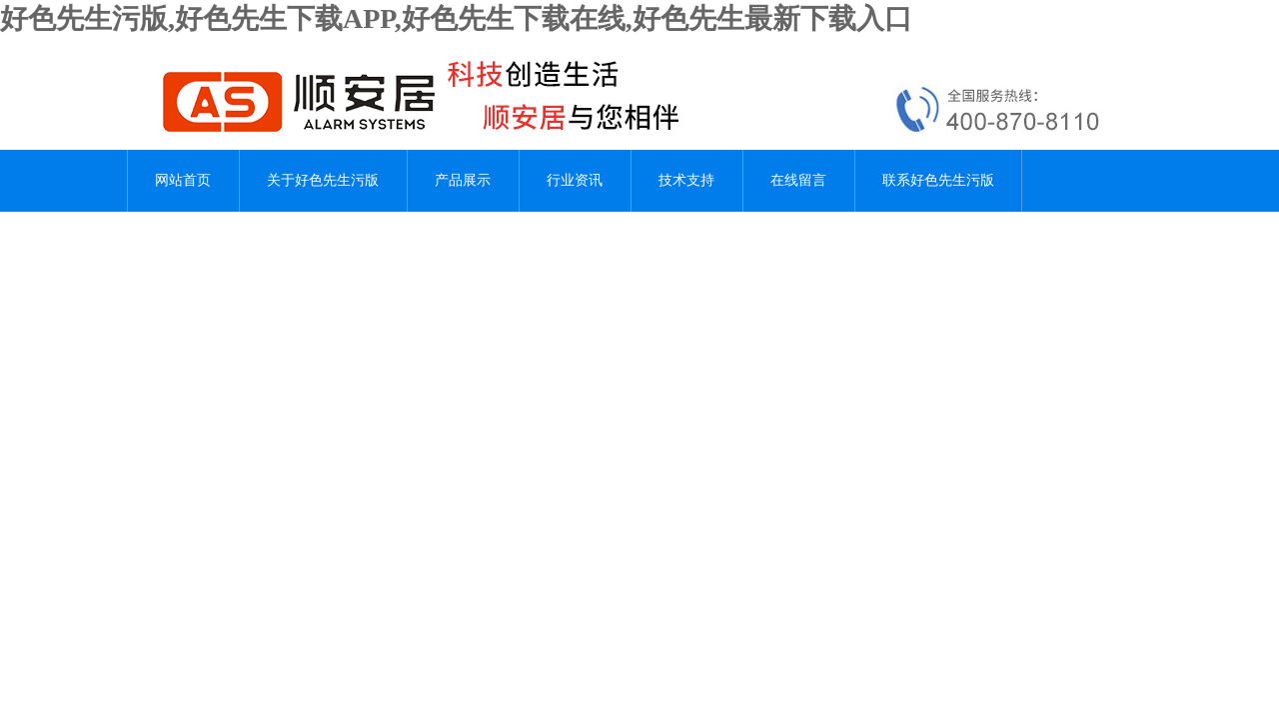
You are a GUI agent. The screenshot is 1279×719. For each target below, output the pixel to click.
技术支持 (686, 180)
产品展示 (463, 180)
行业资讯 (575, 180)
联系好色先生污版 (938, 180)
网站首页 (183, 180)
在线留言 (798, 180)
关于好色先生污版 (323, 180)
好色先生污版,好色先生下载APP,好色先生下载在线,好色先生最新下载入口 (456, 18)
